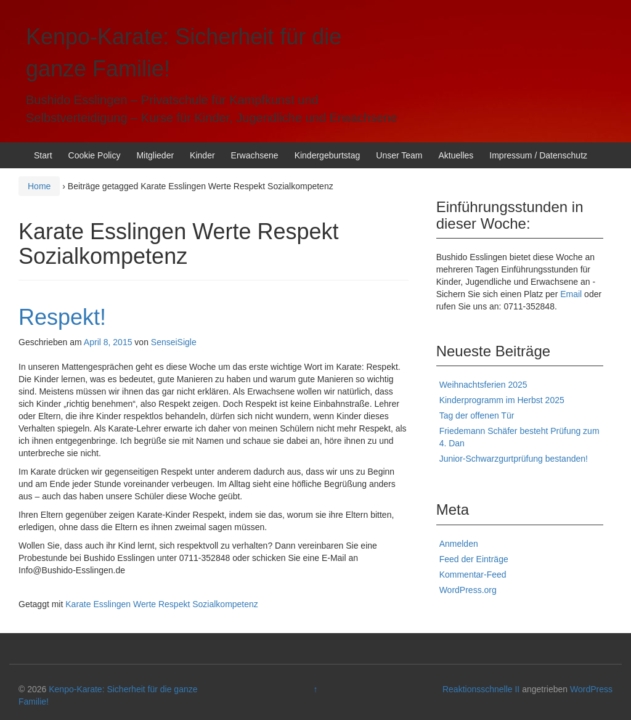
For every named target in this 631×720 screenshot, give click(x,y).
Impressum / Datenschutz (538, 155)
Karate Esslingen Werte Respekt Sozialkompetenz (161, 604)
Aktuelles (455, 155)
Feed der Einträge (473, 559)
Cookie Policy (94, 155)
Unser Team (399, 155)
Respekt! (62, 317)
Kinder (202, 155)
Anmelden (458, 544)
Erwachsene (255, 155)
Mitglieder (155, 155)
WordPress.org (468, 590)
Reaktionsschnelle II (480, 689)
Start (43, 155)
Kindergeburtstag (327, 155)
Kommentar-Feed (473, 574)
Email (571, 294)
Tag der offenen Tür (477, 415)
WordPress (591, 689)
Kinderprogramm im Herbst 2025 (501, 400)
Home (39, 186)
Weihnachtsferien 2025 (483, 385)
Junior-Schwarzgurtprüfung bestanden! (513, 459)
